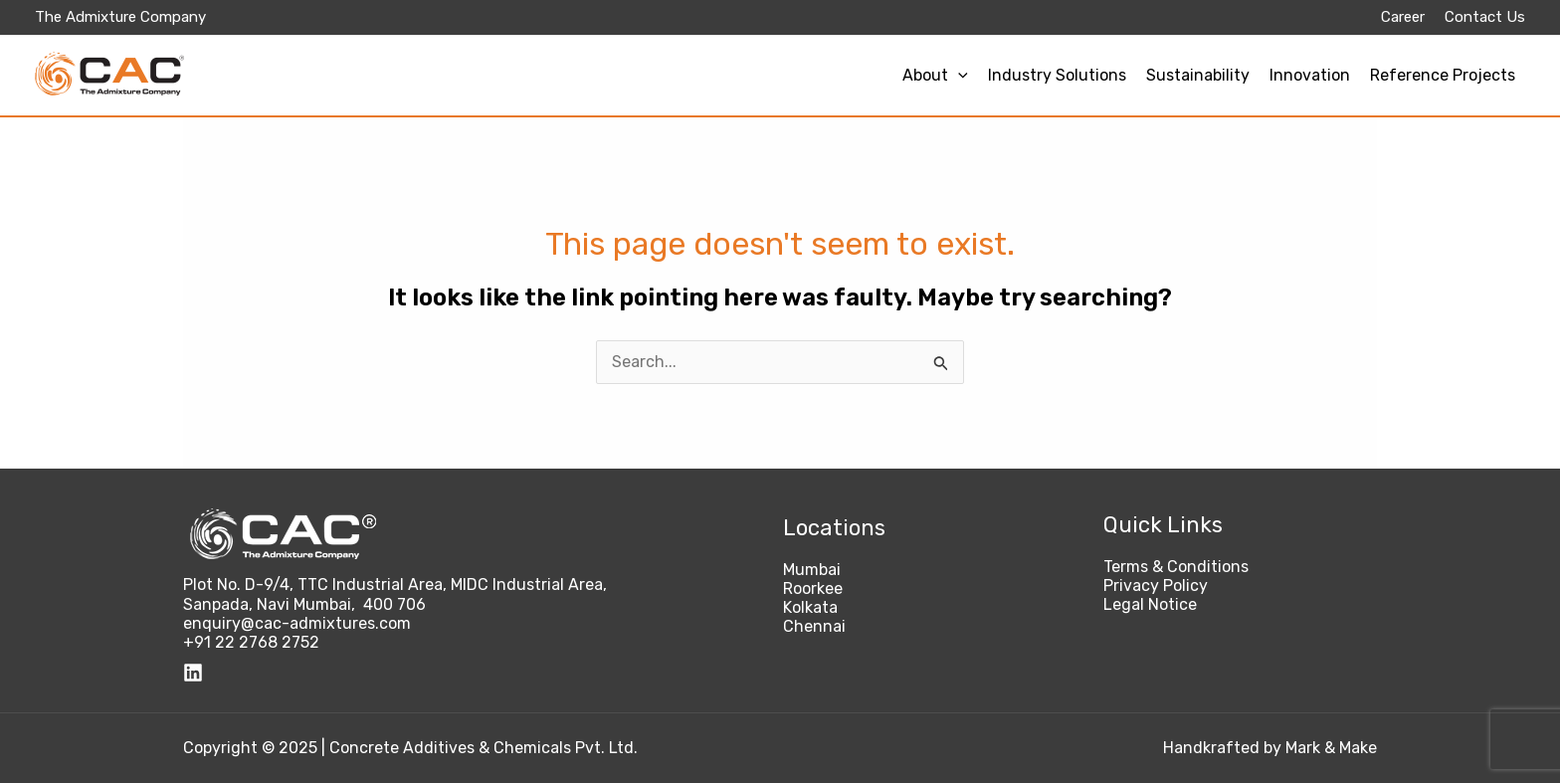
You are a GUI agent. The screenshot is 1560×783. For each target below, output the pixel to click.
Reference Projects (1442, 75)
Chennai (814, 626)
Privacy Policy (1155, 585)
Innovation (1309, 75)
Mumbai (812, 569)
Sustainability (1198, 75)
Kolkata (810, 607)
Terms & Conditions (1176, 566)
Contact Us (1485, 17)
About (935, 75)
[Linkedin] (193, 673)
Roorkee (813, 588)
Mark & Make (1331, 747)
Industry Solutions (1057, 75)
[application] (958, 75)
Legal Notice (1150, 604)
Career (1403, 17)
